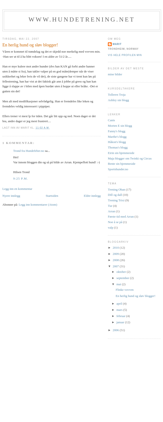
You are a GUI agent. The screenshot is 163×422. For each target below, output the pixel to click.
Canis (111, 120)
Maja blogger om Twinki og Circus (130, 158)
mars (119, 310)
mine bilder (115, 74)
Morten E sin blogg (120, 125)
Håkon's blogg (117, 142)
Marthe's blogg (117, 136)
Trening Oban (116, 189)
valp (110, 227)
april (119, 303)
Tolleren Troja (117, 94)
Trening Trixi (116, 200)
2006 (116, 330)
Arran (111, 211)
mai (119, 284)
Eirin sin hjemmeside (121, 153)
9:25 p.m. (20, 178)
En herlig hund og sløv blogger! (135, 296)
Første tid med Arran (121, 216)
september (123, 278)
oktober (121, 272)
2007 (116, 266)
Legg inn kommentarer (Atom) (38, 204)
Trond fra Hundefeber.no (28, 151)
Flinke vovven (125, 289)
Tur (110, 206)
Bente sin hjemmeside (121, 163)
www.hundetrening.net (82, 19)
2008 (116, 260)
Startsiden (52, 195)
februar (121, 316)
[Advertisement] (81, 384)
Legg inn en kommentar (17, 189)
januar (120, 322)
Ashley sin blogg (118, 100)
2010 (116, 247)
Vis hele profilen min (125, 55)
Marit (117, 44)
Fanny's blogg (116, 131)
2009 (116, 254)
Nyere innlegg (11, 195)
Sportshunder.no (118, 169)
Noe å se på (115, 222)
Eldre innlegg (92, 195)
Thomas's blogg (118, 147)
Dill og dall (115, 195)
